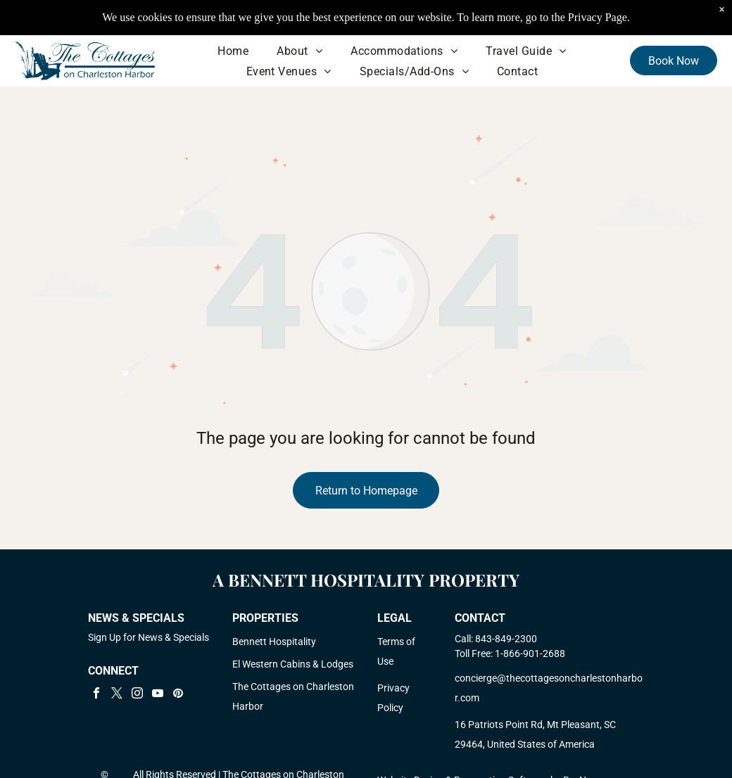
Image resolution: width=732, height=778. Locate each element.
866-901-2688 (534, 653)
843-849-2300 (506, 638)
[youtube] (157, 694)
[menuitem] (233, 50)
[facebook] (96, 694)
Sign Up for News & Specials (148, 637)
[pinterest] (178, 694)
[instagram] (137, 694)
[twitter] (116, 694)
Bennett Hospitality (274, 641)
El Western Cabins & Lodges (292, 664)
